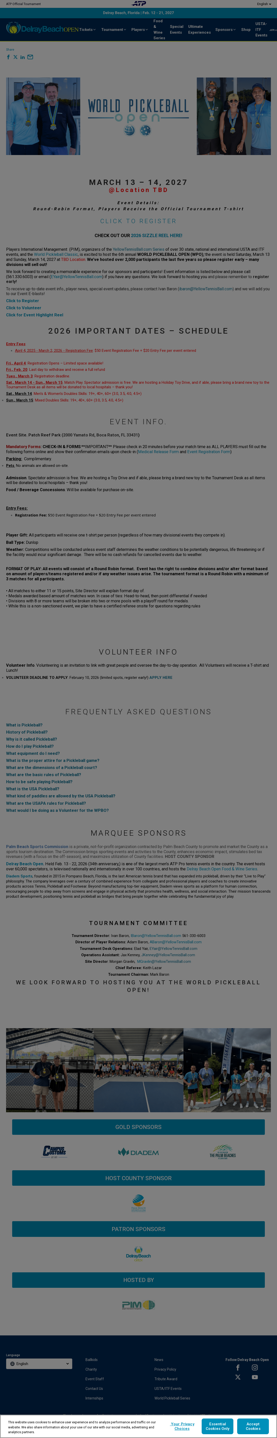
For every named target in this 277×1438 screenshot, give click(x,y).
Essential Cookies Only (218, 1426)
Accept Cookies (253, 1426)
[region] (138, 1426)
